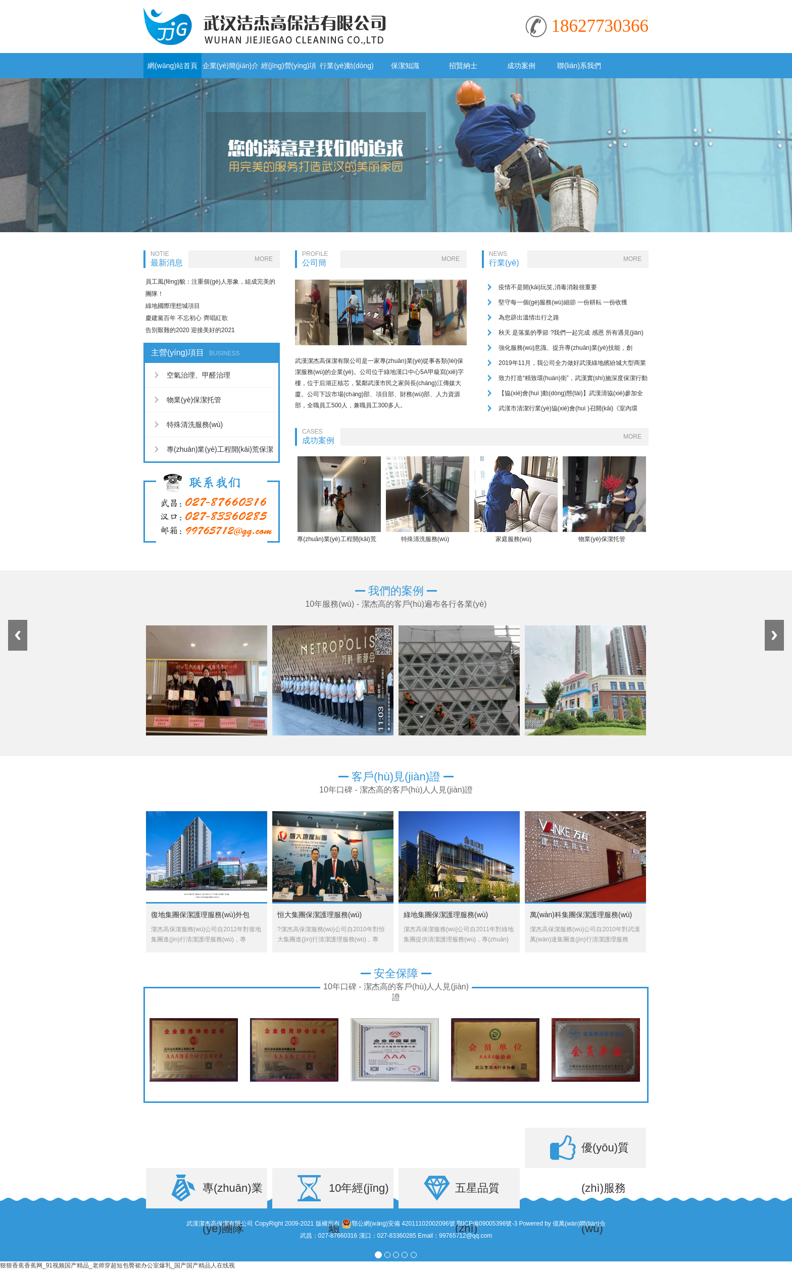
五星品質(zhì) (477, 1195)
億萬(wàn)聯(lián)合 (579, 1223)
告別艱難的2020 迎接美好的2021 (190, 330)
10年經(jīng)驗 (359, 1195)
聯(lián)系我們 (579, 66)
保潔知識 (405, 66)
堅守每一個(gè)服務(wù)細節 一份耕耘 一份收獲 (563, 302)
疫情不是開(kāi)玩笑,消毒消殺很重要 (548, 287)
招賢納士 (463, 66)
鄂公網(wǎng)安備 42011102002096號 (398, 1224)
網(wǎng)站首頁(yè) (172, 70)
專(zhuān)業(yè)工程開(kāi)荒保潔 (220, 449)
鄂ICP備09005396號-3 (487, 1223)
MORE (264, 258)
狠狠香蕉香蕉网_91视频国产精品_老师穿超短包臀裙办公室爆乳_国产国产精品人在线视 (117, 1265)
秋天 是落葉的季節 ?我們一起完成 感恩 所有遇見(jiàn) (571, 332)
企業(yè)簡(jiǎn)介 (231, 66)
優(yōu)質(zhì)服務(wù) (605, 1154)
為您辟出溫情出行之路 (529, 317)
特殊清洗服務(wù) (195, 424)
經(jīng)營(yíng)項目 (289, 70)
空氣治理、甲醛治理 (198, 375)
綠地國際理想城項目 (172, 305)
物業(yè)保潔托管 (194, 400)
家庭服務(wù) (513, 539)
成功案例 (521, 66)
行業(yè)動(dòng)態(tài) (347, 70)
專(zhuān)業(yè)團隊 (233, 1195)
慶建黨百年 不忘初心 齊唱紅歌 (186, 318)
